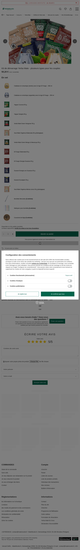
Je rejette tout (22, 294)
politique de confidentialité (39, 263)
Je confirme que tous (57, 294)
